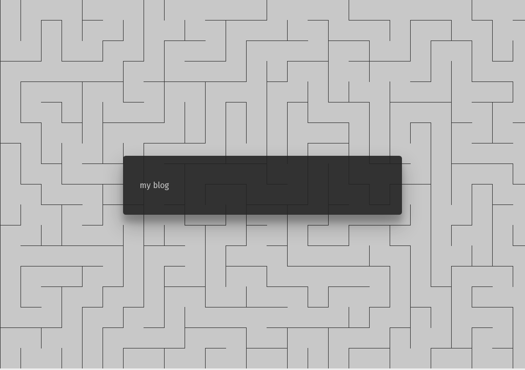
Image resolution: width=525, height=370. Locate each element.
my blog (154, 185)
